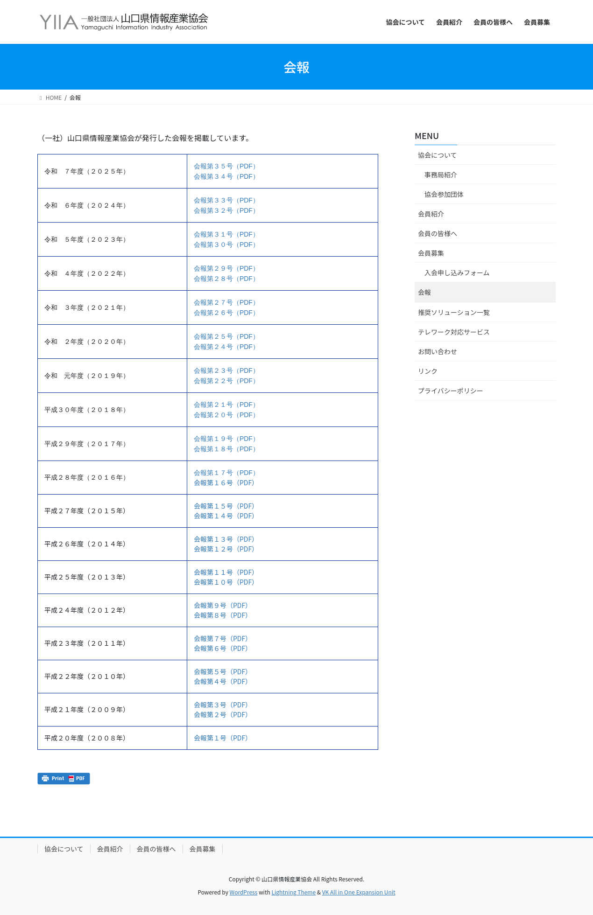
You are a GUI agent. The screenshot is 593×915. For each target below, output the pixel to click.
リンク (428, 371)
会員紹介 (431, 213)
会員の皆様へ (437, 233)
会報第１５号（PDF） (226, 505)
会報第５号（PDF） (223, 671)
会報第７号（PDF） (223, 638)
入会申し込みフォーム (457, 272)
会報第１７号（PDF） (226, 472)
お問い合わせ (437, 351)
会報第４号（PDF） (223, 681)
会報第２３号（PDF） (226, 370)
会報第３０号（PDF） (226, 244)
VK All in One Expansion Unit (358, 892)
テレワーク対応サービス (454, 331)
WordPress (244, 892)
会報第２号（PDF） (223, 714)
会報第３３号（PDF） (226, 200)
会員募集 (431, 253)
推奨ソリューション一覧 (454, 312)
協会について (437, 155)
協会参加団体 (444, 194)
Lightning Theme (293, 892)
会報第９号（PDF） (223, 605)
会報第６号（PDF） (223, 648)
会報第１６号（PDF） (226, 482)
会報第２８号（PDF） (226, 278)
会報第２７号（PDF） (226, 302)
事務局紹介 (440, 174)
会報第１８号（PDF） (226, 449)
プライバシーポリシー (450, 390)
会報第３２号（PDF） (226, 210)
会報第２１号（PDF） (226, 404)
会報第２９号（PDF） (226, 268)
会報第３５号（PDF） (226, 166)
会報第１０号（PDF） (226, 582)
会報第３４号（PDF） (226, 176)
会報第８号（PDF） (223, 615)
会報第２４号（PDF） (226, 346)
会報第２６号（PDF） (226, 312)
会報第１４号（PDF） (226, 515)
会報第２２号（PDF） (226, 380)
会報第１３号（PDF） (226, 539)
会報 (424, 292)
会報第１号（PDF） (223, 737)
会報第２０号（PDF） (226, 415)
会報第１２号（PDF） (226, 548)
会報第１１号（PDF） (226, 572)
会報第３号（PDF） (223, 704)
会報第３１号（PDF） (226, 234)
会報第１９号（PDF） (226, 438)
